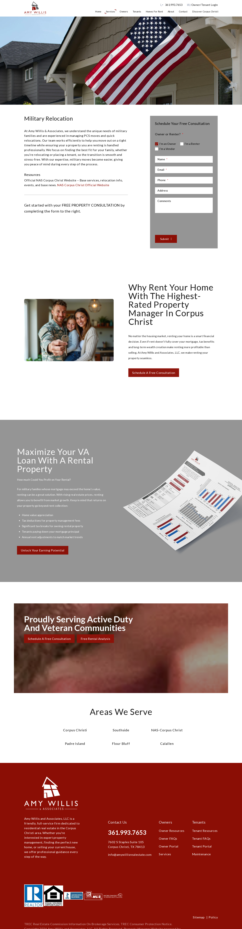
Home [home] (98, 11)
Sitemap (198, 917)
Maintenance (201, 854)
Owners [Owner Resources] (124, 11)
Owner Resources (171, 830)
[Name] (184, 159)
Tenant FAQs (201, 838)
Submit (164, 239)
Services (165, 854)
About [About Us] (171, 11)
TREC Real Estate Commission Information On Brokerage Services (71, 924)
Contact (183, 11)
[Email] (184, 169)
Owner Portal (168, 846)
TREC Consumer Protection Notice (146, 924)
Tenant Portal (202, 846)
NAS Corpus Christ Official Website (83, 185)
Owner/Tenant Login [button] (202, 4)
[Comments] (184, 205)
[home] (35, 8)
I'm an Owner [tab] (167, 143)
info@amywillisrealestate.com (130, 854)
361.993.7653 (173, 4)
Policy (213, 917)
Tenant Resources (205, 830)
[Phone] (184, 180)
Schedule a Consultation (121, 80)
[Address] (184, 190)
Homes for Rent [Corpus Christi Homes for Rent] (154, 11)
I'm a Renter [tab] (192, 143)
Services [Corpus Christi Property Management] (110, 11)
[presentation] (178, 222)
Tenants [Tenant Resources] (137, 11)
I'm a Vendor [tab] (167, 148)
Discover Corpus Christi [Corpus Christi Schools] (205, 11)
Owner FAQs (168, 838)
